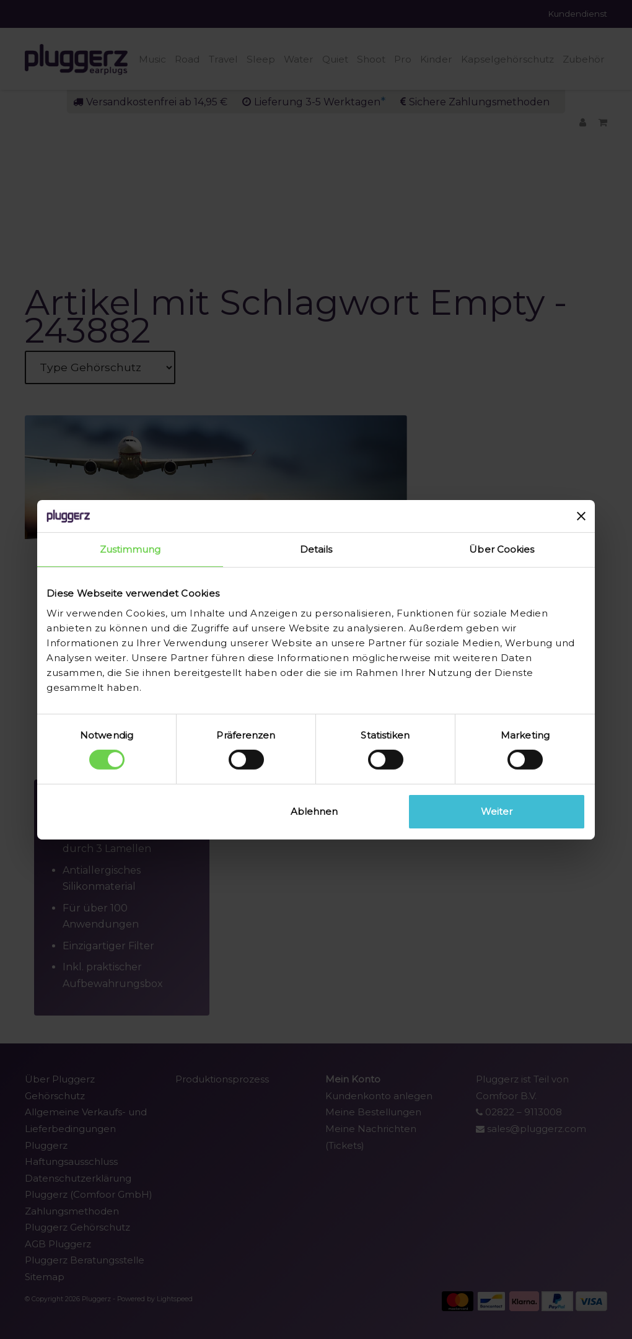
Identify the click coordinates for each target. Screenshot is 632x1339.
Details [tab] (316, 549)
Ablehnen (314, 811)
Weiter (496, 811)
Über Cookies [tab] (501, 549)
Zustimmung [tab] (130, 549)
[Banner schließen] (581, 516)
